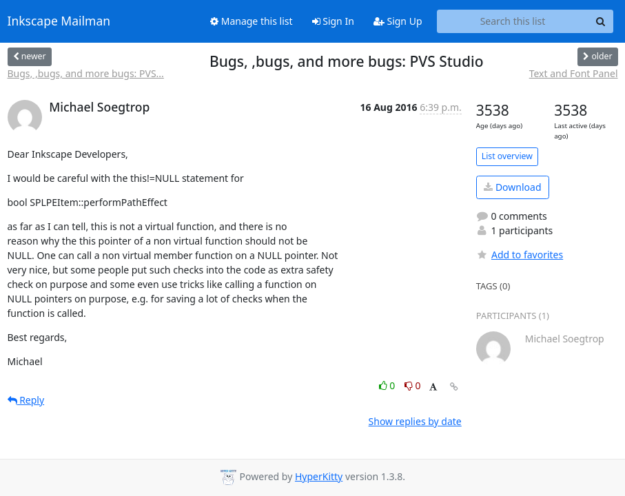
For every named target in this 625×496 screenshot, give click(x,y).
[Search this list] (513, 21)
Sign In (333, 21)
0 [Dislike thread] (412, 385)
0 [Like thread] (388, 385)
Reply (26, 399)
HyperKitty (318, 476)
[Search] (600, 21)
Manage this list (251, 21)
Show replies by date (415, 421)
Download (512, 187)
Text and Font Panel (573, 73)
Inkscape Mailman (59, 21)
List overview (507, 156)
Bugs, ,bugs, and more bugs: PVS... (86, 73)
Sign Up (397, 21)
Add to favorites (519, 254)
